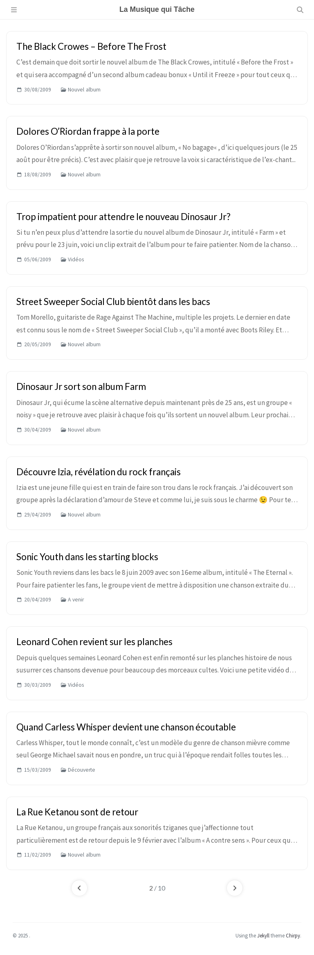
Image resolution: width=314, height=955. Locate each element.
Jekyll (263, 935)
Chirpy (293, 935)
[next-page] (235, 888)
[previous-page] (79, 888)
